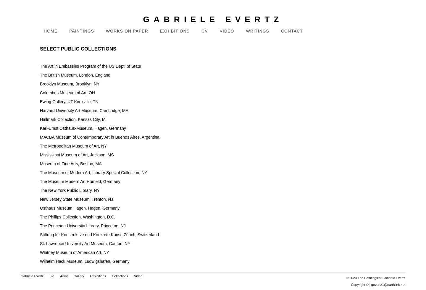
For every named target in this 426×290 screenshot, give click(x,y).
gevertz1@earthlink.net (388, 284)
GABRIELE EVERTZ (213, 19)
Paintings (81, 31)
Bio (51, 276)
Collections (120, 276)
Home (50, 31)
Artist (63, 276)
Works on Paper (127, 31)
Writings (257, 31)
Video (227, 31)
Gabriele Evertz (32, 276)
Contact (292, 31)
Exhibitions (175, 31)
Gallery (79, 276)
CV (204, 31)
